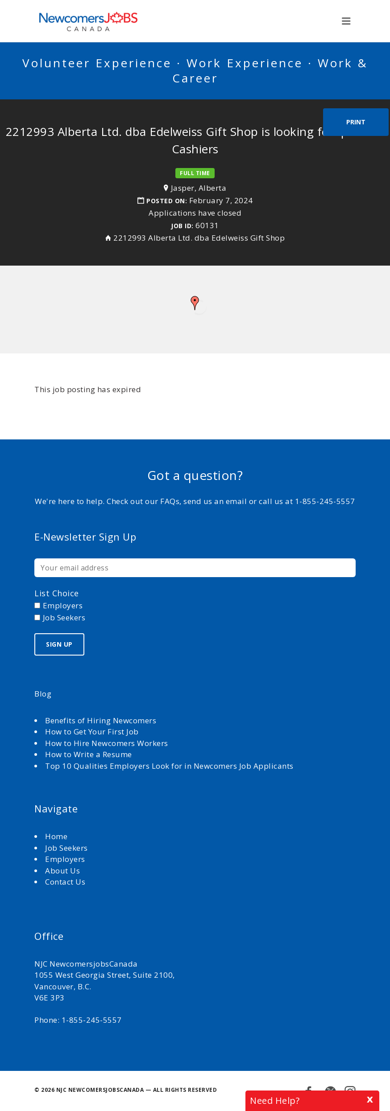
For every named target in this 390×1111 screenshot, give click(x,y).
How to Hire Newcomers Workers (106, 743)
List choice (56, 593)
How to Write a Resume (88, 754)
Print (355, 122)
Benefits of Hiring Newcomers (100, 720)
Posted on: (167, 201)
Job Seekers (66, 848)
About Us (63, 870)
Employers (65, 859)
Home (57, 836)
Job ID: (182, 225)
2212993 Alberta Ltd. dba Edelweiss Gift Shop (199, 238)
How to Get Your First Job (92, 731)
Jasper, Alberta (199, 188)
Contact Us (65, 882)
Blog (42, 694)
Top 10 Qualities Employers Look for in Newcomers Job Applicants (169, 766)
